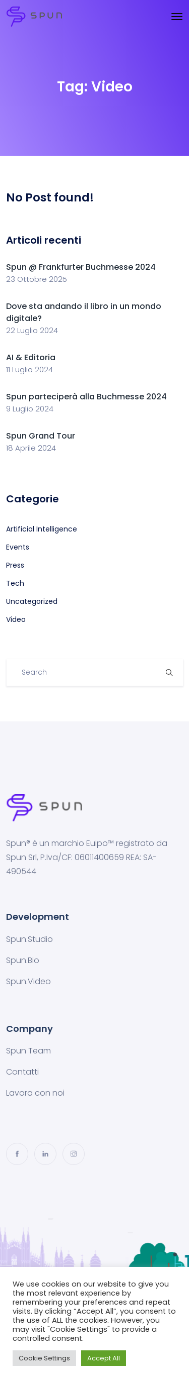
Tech (15, 583)
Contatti (22, 1072)
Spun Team (28, 1050)
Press (15, 565)
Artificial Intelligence (41, 529)
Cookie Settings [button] (44, 1358)
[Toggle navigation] (177, 17)
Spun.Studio (29, 939)
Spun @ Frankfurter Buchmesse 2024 (81, 267)
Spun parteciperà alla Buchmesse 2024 (86, 396)
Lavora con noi (35, 1093)
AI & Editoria (30, 357)
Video (16, 619)
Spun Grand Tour (40, 436)
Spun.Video (28, 981)
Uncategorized (31, 601)
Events (17, 547)
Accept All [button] (103, 1358)
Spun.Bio (22, 960)
